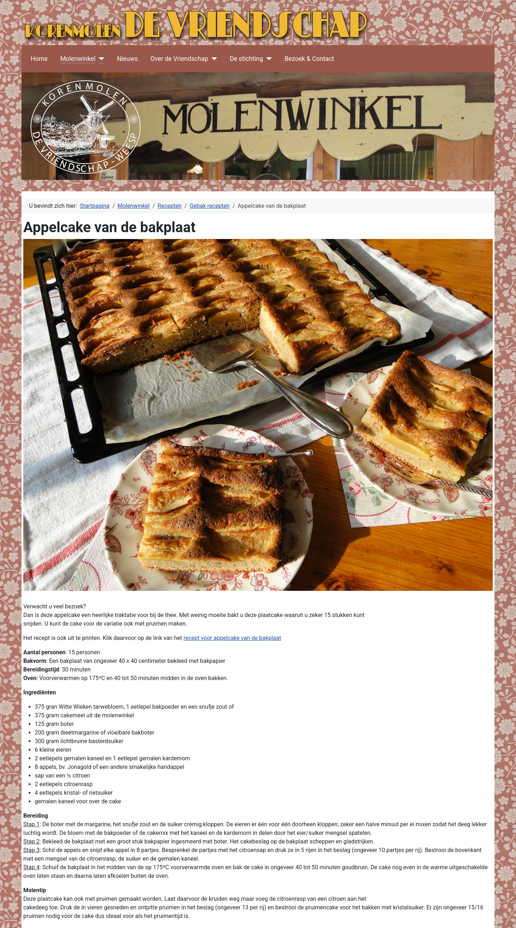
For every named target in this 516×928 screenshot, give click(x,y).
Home (39, 58)
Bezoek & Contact (309, 58)
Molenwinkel (77, 58)
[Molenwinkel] (99, 58)
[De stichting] (267, 58)
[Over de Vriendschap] (212, 58)
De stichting (246, 58)
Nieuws (127, 58)
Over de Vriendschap (179, 58)
